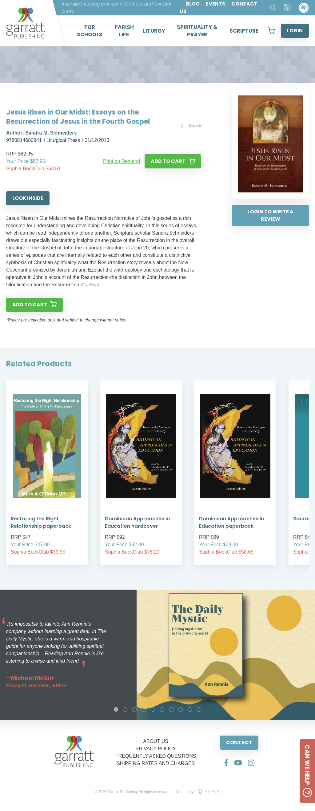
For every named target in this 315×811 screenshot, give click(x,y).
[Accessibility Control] (304, 8)
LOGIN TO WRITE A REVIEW (270, 215)
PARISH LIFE (124, 30)
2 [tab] (125, 709)
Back (191, 125)
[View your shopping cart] (271, 30)
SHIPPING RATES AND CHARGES (156, 763)
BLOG (193, 3)
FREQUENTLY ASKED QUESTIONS (155, 756)
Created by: (198, 792)
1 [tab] (116, 709)
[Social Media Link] (226, 762)
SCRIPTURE (243, 30)
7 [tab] (171, 709)
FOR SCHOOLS (89, 30)
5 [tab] (153, 709)
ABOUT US (155, 741)
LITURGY (154, 30)
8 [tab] (180, 709)
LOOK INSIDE (27, 198)
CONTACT (239, 742)
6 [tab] (162, 709)
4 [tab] (144, 709)
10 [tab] (199, 709)
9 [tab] (190, 709)
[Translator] (287, 8)
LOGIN (295, 30)
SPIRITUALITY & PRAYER (197, 30)
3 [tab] (134, 709)
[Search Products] (273, 7)
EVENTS (215, 3)
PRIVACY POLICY (155, 748)
